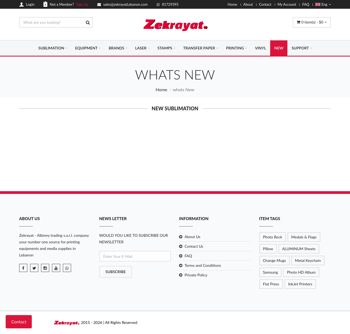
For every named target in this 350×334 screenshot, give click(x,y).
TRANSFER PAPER (199, 48)
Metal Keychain (308, 260)
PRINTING (235, 48)
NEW (278, 48)
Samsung (270, 272)
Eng (323, 4)
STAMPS (165, 48)
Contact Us (194, 246)
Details (41, 167)
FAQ (305, 4)
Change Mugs (274, 260)
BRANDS (116, 48)
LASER (140, 48)
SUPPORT (300, 48)
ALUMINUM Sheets (299, 248)
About (248, 4)
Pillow (268, 248)
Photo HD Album (301, 272)
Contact (265, 4)
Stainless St (308, 159)
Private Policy (196, 275)
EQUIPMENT (86, 48)
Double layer (41, 159)
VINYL (260, 48)
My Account (287, 4)
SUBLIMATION (51, 48)
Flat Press (271, 284)
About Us (192, 236)
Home (232, 4)
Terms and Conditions (203, 265)
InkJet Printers (300, 284)
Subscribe (116, 271)
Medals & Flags (304, 237)
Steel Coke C (255, 159)
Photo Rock (272, 237)
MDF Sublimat (95, 159)
